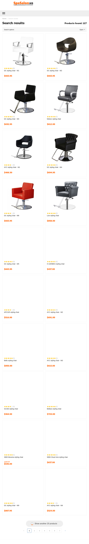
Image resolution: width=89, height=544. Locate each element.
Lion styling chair (53, 215)
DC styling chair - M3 (11, 119)
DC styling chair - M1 (11, 71)
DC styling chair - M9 (11, 505)
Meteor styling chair (54, 119)
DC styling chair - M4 (54, 167)
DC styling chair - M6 (11, 215)
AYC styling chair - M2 (55, 312)
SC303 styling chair (11, 409)
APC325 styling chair (11, 312)
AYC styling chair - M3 (55, 360)
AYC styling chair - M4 (55, 505)
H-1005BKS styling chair (56, 264)
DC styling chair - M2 (54, 71)
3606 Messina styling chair (13, 457)
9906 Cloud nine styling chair (57, 457)
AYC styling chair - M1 (12, 167)
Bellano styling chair (54, 409)
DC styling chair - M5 (11, 264)
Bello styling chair (10, 360)
